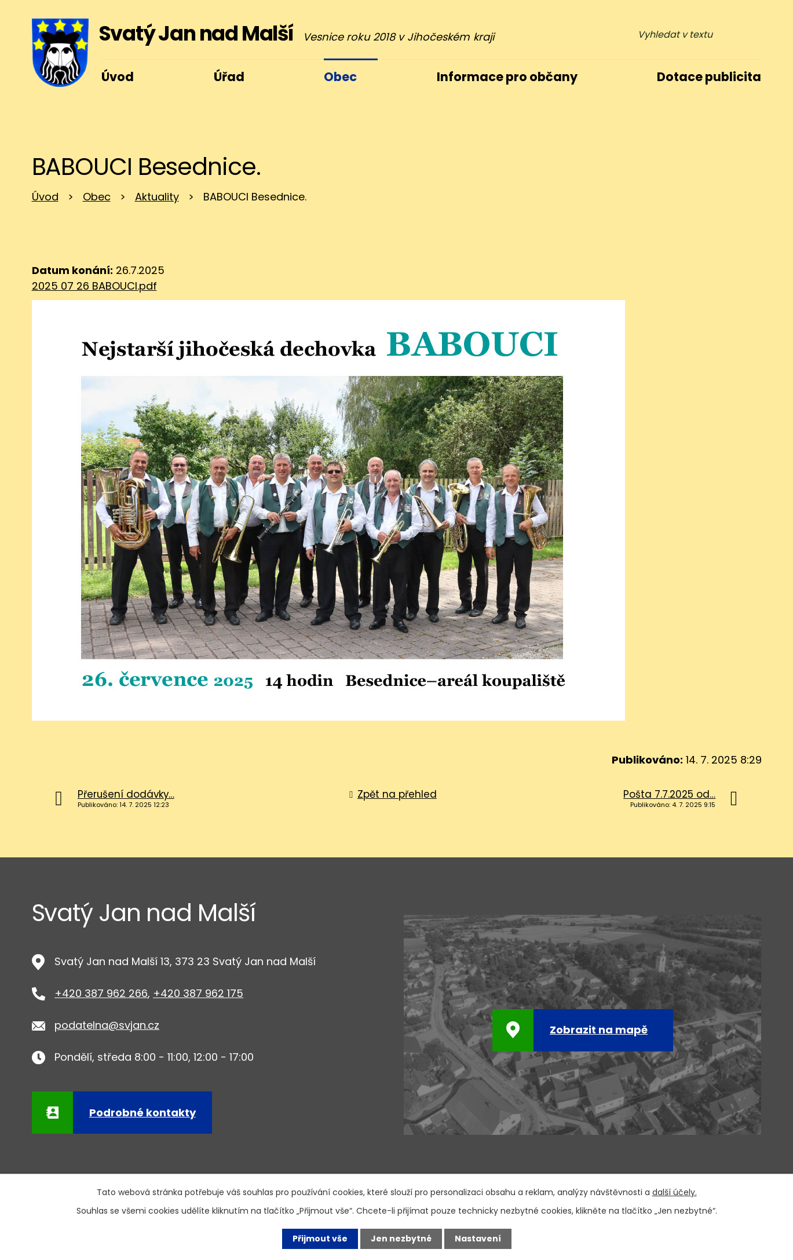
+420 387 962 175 (198, 993)
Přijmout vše (320, 1238)
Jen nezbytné (401, 1238)
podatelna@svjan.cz (106, 1025)
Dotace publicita (709, 76)
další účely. (674, 1192)
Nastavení (478, 1238)
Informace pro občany (507, 76)
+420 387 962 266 (101, 993)
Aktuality (157, 196)
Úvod (45, 196)
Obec (97, 196)
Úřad (229, 76)
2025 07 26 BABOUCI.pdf (94, 286)
